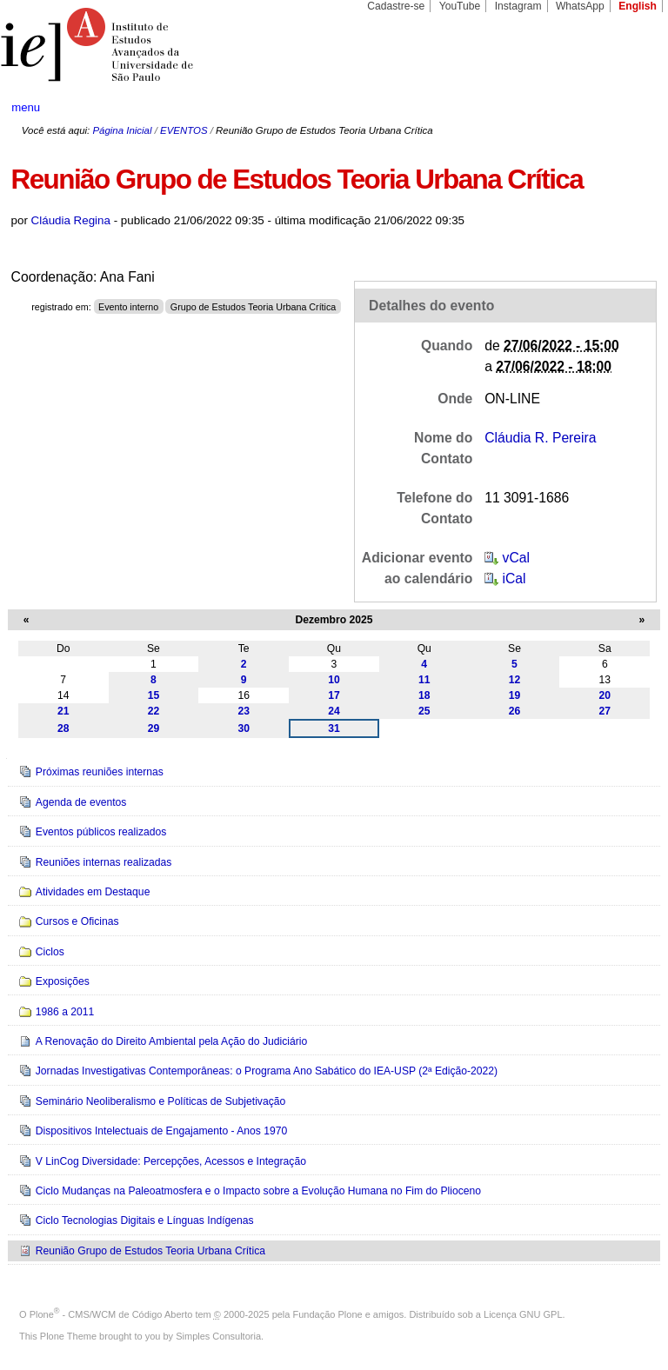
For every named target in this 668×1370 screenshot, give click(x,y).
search (621, 108)
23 (243, 711)
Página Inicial (121, 130)
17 (334, 695)
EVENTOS (183, 130)
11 (424, 680)
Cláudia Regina (70, 220)
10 (334, 680)
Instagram (518, 6)
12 (515, 680)
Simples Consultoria (218, 1336)
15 (154, 695)
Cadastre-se (395, 6)
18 (424, 695)
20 (605, 695)
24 (334, 711)
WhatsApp (580, 6)
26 (515, 711)
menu (25, 107)
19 (515, 695)
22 (154, 711)
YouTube (460, 6)
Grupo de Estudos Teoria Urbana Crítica (253, 307)
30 (243, 728)
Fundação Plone (328, 1314)
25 (424, 711)
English (637, 6)
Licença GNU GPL (523, 1314)
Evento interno (128, 307)
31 (334, 728)
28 (63, 728)
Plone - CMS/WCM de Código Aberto (111, 1314)
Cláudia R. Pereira (540, 437)
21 (63, 711)
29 (154, 728)
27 (605, 711)
